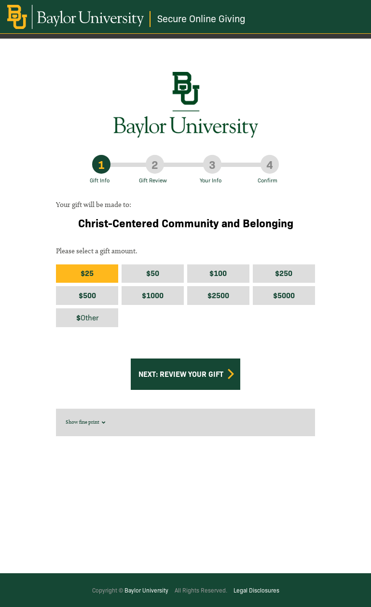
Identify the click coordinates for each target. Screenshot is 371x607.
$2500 (218, 295)
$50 (152, 273)
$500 (87, 295)
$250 (283, 273)
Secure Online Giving (201, 18)
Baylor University (146, 590)
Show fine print (86, 421)
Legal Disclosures (256, 590)
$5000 (284, 295)
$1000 (153, 295)
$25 (87, 273)
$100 (218, 273)
